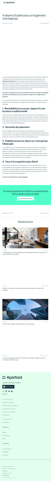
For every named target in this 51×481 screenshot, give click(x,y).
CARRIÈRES (5, 452)
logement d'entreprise (8, 81)
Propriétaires (6, 415)
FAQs (3, 438)
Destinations (5, 422)
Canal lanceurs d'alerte (7, 473)
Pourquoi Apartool (7, 419)
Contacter (5, 455)
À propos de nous (7, 449)
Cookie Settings (5, 475)
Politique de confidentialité (7, 466)
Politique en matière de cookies (8, 468)
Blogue (4, 432)
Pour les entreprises (7, 399)
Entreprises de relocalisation (10, 405)
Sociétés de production (8, 408)
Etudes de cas (6, 435)
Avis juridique (5, 470)
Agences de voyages (8, 402)
